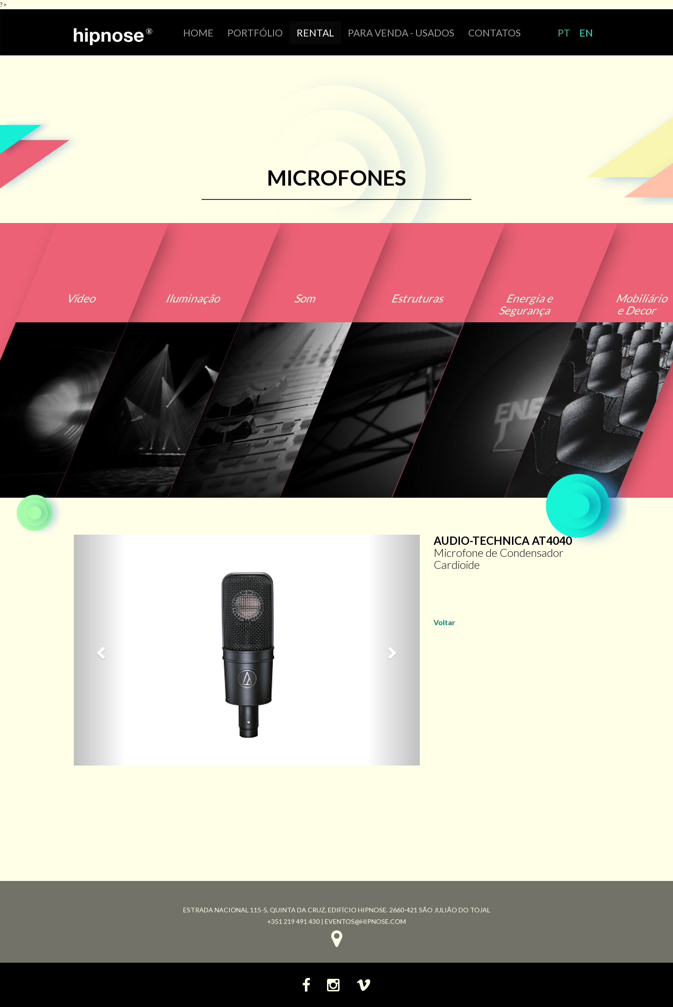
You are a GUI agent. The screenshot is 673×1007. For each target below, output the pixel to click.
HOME (198, 32)
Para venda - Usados (401, 32)
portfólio (255, 32)
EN (586, 32)
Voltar (444, 622)
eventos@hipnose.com (365, 921)
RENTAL (315, 32)
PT (564, 32)
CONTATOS (494, 32)
